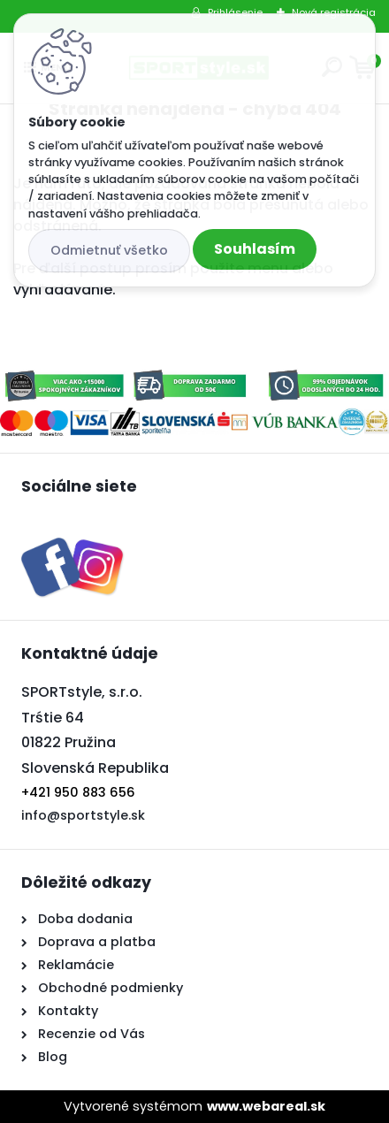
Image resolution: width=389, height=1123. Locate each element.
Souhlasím (254, 249)
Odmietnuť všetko (109, 250)
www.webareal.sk (266, 1106)
